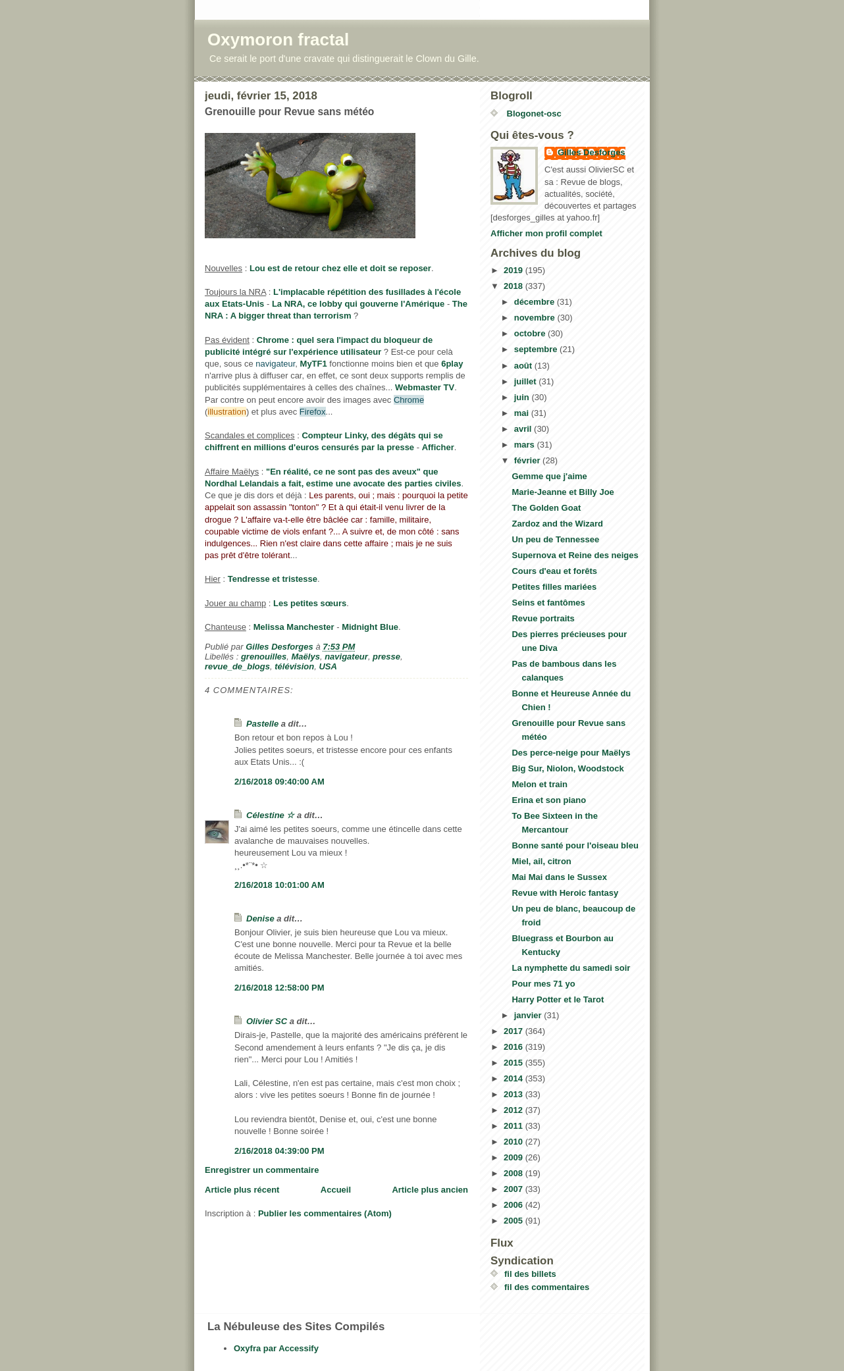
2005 (514, 1221)
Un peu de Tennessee (555, 539)
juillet (526, 381)
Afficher (438, 447)
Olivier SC (266, 1021)
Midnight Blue (370, 627)
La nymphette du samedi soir (571, 968)
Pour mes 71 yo (543, 984)
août (524, 366)
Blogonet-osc (533, 113)
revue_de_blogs (237, 666)
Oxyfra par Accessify (276, 1348)
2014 (514, 1078)
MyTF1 (313, 364)
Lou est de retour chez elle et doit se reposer (340, 268)
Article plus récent (242, 1190)
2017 (514, 1031)
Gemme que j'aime (549, 476)
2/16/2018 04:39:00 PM (279, 1151)
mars (525, 445)
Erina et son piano (549, 800)
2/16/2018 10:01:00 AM (279, 885)
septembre (537, 349)
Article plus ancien (430, 1190)
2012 (514, 1110)
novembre (536, 318)
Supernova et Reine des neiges (575, 555)
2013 (514, 1094)
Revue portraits (543, 618)
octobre (531, 333)
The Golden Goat (546, 508)
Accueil (336, 1190)
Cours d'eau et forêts (554, 571)
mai (522, 413)
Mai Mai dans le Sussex (559, 877)
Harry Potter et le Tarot (558, 999)
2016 (514, 1047)
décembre (535, 302)
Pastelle (262, 724)
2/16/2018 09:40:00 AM (279, 782)
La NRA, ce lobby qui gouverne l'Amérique (358, 304)
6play (452, 364)
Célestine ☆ (270, 815)
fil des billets (530, 1274)
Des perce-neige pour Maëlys (571, 753)
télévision (294, 666)
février (528, 460)
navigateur (346, 656)
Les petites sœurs (309, 603)
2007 (514, 1189)
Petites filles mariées (554, 587)
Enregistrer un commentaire (262, 1170)
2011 (514, 1126)
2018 (514, 286)
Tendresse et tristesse (272, 579)
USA (327, 666)
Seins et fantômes (548, 603)
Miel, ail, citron (541, 861)
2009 (514, 1157)
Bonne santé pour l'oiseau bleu (575, 845)
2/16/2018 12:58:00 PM (279, 988)
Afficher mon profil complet (546, 233)
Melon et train (539, 784)
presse (386, 656)
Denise (260, 918)
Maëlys (306, 656)
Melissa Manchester (293, 627)
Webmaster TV (424, 387)
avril (524, 429)
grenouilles (263, 656)
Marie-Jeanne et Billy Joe (563, 492)
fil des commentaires (546, 1287)
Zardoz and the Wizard (557, 524)
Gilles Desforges (591, 152)
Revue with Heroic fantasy (565, 893)
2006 (514, 1205)
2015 (514, 1063)
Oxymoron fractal (278, 39)
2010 (514, 1142)
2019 (514, 270)
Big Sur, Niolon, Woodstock (567, 768)
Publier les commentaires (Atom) (325, 1213)
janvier (529, 1015)
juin (523, 397)
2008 (514, 1173)
